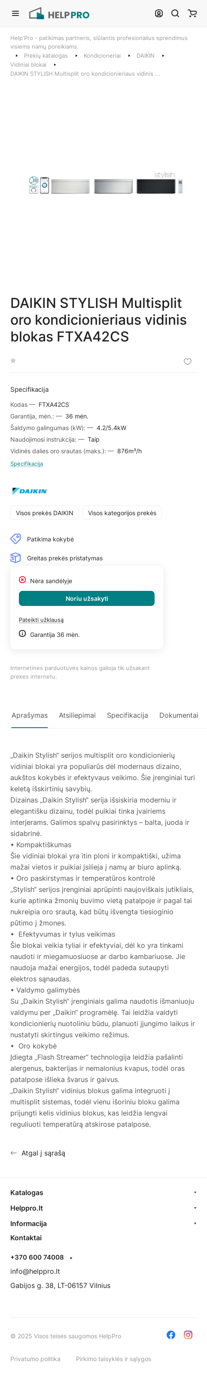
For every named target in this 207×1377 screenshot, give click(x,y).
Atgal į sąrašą (37, 1153)
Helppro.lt (26, 1208)
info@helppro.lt (35, 1271)
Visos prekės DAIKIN (44, 512)
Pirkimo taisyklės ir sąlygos (113, 1358)
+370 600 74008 (37, 1257)
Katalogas (26, 1192)
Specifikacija (26, 463)
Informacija (28, 1223)
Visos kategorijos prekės (122, 512)
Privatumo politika (35, 1358)
